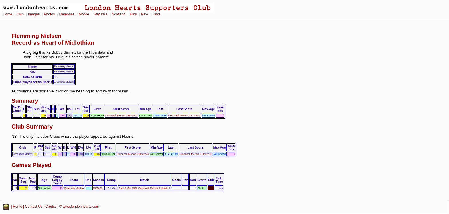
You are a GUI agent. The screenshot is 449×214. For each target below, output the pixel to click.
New (144, 14)
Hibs (133, 14)
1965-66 (98, 188)
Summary (24, 101)
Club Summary (32, 126)
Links (156, 14)
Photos (49, 14)
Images (34, 14)
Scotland (118, 14)
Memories (66, 14)
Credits (50, 207)
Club (20, 14)
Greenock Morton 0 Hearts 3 (121, 115)
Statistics (100, 14)
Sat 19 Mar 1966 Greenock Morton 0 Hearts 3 (144, 188)
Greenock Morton (74, 188)
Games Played (31, 165)
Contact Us (34, 207)
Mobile (84, 14)
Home (7, 14)
